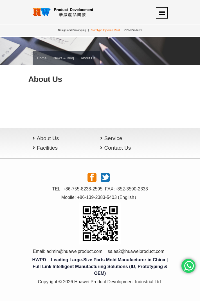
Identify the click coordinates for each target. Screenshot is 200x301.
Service (113, 138)
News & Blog (63, 58)
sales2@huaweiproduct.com (136, 251)
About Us (88, 58)
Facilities (47, 148)
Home (42, 58)
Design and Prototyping (72, 30)
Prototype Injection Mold (105, 30)
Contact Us (117, 148)
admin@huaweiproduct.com (75, 251)
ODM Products (133, 30)
